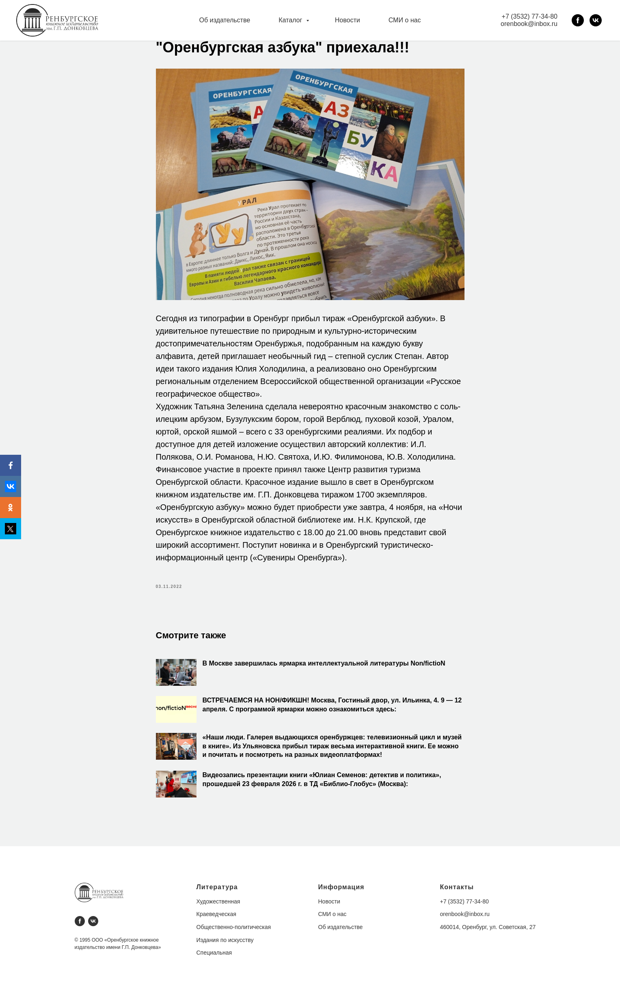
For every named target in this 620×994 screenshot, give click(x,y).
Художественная (218, 901)
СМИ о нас (405, 20)
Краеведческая (216, 914)
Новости (347, 20)
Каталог (291, 20)
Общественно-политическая (234, 927)
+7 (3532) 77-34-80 (529, 16)
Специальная (214, 952)
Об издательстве (225, 20)
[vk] (596, 20)
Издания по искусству (225, 940)
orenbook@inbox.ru (529, 23)
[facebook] (578, 20)
